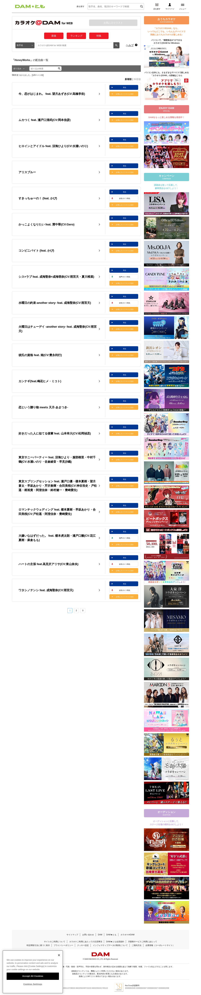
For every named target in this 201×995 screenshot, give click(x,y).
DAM (100, 935)
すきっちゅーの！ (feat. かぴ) (38, 198)
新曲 (53, 35)
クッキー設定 (83, 945)
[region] (33, 972)
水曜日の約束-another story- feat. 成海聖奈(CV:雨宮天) (55, 302)
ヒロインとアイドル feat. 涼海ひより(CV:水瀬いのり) (53, 146)
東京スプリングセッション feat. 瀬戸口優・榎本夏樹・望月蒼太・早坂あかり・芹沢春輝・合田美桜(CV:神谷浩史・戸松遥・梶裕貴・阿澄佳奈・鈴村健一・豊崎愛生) (58, 486)
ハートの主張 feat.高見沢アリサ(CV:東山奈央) (48, 564)
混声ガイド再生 (124, 277)
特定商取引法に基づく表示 (38, 945)
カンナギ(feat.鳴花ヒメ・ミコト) (40, 381)
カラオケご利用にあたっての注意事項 (85, 941)
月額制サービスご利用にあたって (142, 941)
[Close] (58, 956)
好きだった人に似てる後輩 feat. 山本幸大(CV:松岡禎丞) (55, 433)
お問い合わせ (88, 935)
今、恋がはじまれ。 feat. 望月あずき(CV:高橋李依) (52, 93)
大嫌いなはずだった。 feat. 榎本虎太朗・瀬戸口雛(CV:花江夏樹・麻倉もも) (57, 538)
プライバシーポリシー (63, 945)
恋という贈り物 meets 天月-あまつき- (43, 407)
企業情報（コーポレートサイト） (159, 945)
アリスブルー (27, 172)
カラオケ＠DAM (127, 935)
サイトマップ (72, 935)
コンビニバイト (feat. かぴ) (36, 250)
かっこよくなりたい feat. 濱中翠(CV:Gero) (46, 224)
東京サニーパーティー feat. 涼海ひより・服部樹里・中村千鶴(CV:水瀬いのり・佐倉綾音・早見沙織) (57, 459)
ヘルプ (130, 45)
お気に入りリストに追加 (125, 94)
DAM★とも (111, 935)
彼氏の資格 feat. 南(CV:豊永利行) (40, 355)
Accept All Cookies (32, 977)
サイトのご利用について (54, 941)
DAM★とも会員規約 (115, 941)
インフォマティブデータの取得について (110, 945)
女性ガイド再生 (124, 198)
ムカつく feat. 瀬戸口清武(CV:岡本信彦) (45, 120)
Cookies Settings (32, 985)
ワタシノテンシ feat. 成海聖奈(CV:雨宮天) (46, 590)
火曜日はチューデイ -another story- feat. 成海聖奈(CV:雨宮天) (58, 329)
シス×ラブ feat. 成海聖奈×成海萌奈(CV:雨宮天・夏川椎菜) (56, 276)
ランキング (76, 35)
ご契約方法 (136, 945)
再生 (124, 87)
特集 (98, 35)
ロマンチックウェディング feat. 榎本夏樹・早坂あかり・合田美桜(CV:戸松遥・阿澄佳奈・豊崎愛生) (57, 512)
